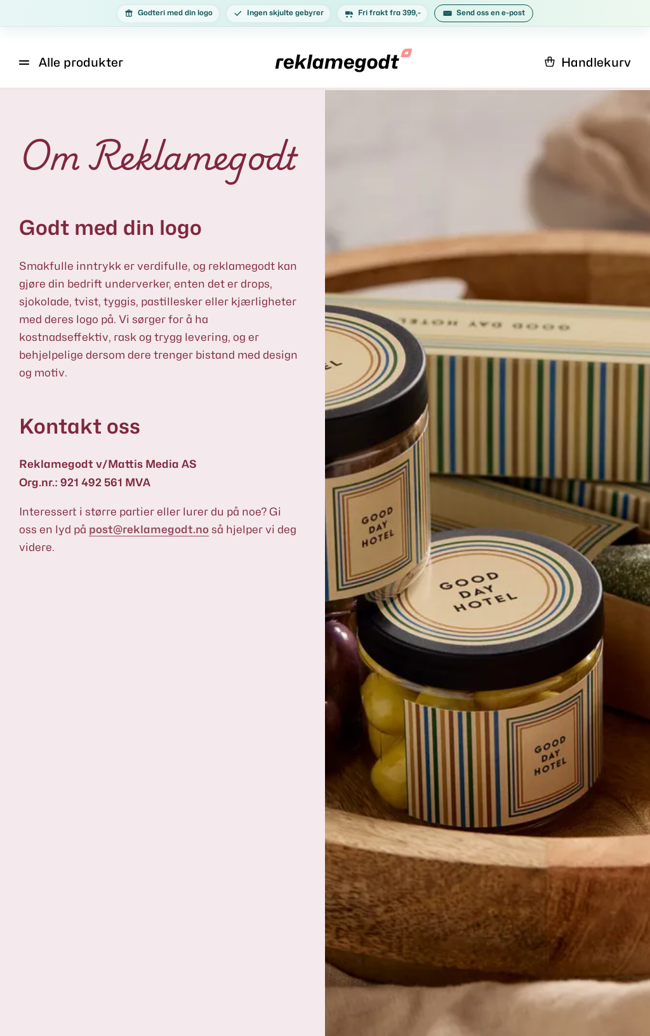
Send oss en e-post (483, 13)
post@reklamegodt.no (149, 529)
